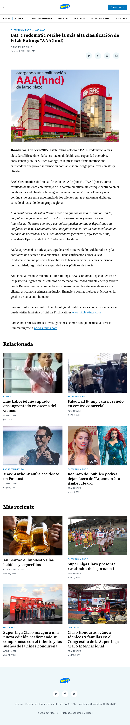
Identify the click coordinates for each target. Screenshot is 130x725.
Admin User (10, 415)
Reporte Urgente (42, 18)
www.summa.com (45, 328)
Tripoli (89, 712)
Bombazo (20, 18)
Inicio (6, 18)
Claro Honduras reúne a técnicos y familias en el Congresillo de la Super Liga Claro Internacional (93, 639)
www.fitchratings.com (86, 312)
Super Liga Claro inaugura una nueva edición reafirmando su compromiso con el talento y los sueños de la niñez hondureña (32, 639)
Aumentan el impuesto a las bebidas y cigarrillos (28, 562)
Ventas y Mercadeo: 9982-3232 (97, 704)
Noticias (63, 18)
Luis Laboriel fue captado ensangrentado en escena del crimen (29, 406)
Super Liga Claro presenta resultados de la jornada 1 (92, 566)
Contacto (122, 18)
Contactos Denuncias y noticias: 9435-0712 (50, 704)
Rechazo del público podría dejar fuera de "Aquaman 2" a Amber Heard (94, 479)
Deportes (79, 18)
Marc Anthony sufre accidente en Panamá (31, 476)
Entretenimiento (100, 18)
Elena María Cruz (21, 47)
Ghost (80, 712)
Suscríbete (117, 7)
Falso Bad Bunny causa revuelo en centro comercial (96, 403)
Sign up (18, 704)
